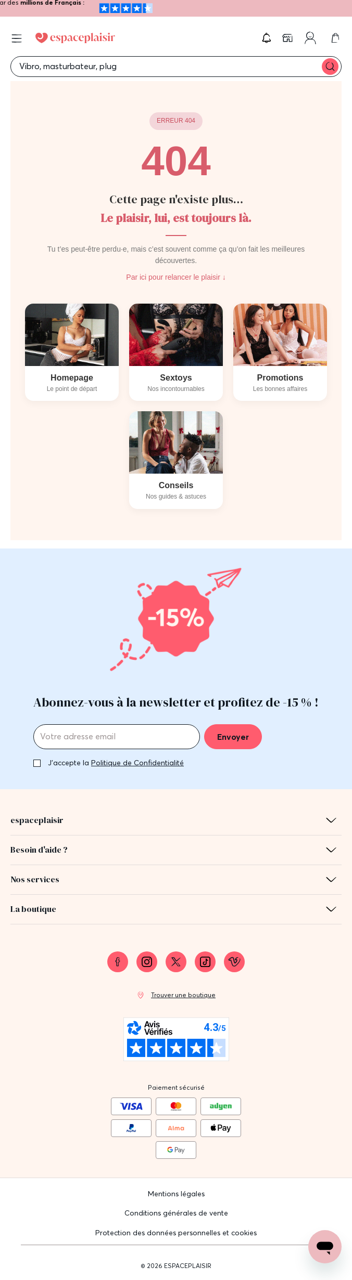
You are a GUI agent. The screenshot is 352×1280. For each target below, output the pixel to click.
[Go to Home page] (75, 38)
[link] (288, 38)
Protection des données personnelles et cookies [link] (176, 1232)
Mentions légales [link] (176, 1193)
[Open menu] (16, 38)
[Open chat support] (325, 1246)
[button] (266, 38)
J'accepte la (116, 762)
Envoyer (233, 737)
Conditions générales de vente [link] (176, 1213)
